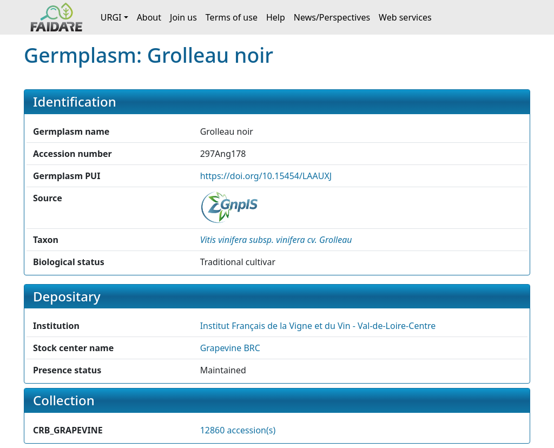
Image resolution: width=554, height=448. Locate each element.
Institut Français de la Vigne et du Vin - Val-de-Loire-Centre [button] (318, 326)
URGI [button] (111, 17)
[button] (276, 240)
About (149, 17)
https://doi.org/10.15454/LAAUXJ (266, 176)
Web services (405, 17)
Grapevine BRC (230, 348)
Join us (183, 17)
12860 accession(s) (238, 430)
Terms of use (232, 17)
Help (275, 17)
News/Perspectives (332, 17)
